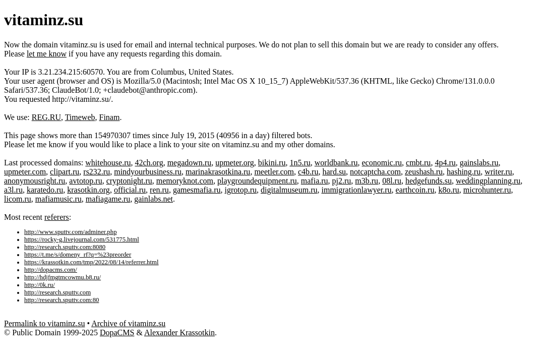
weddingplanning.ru (488, 180)
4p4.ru (445, 162)
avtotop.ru (85, 180)
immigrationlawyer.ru (356, 190)
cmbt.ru (418, 162)
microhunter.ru (487, 190)
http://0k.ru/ (39, 284)
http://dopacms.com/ (50, 269)
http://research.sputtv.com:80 (61, 300)
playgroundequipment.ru (257, 180)
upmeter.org (234, 162)
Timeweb (80, 117)
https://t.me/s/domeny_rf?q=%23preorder (77, 254)
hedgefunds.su (428, 180)
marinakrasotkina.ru (218, 171)
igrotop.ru (241, 190)
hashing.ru (463, 171)
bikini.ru (272, 162)
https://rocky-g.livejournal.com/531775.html (81, 239)
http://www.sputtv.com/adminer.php (70, 231)
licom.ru (17, 199)
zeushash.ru (424, 171)
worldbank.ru (336, 162)
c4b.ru (308, 171)
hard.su (334, 171)
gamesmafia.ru (197, 190)
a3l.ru (13, 190)
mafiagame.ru (108, 199)
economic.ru (382, 162)
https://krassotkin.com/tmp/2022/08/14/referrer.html (91, 262)
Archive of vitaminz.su (128, 323)
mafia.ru (314, 180)
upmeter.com (25, 171)
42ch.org (149, 162)
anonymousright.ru (34, 180)
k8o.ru (448, 190)
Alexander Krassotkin (179, 332)
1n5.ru (299, 162)
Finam (109, 117)
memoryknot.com (184, 180)
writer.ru (498, 171)
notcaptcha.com (375, 171)
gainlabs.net (153, 199)
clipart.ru (64, 171)
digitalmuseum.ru (289, 190)
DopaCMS (117, 332)
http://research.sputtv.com (57, 292)
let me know (47, 53)
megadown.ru (189, 162)
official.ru (130, 190)
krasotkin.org (88, 190)
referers (56, 217)
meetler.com (274, 171)
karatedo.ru (45, 190)
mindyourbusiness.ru (148, 171)
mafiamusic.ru (58, 199)
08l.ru (391, 180)
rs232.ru (96, 171)
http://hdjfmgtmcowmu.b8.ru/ (62, 277)
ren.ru (159, 190)
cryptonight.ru (129, 180)
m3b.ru (366, 180)
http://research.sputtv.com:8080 (64, 247)
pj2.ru (341, 180)
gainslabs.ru (479, 162)
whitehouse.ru (108, 162)
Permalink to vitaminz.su (44, 323)
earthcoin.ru (415, 190)
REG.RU (46, 117)
